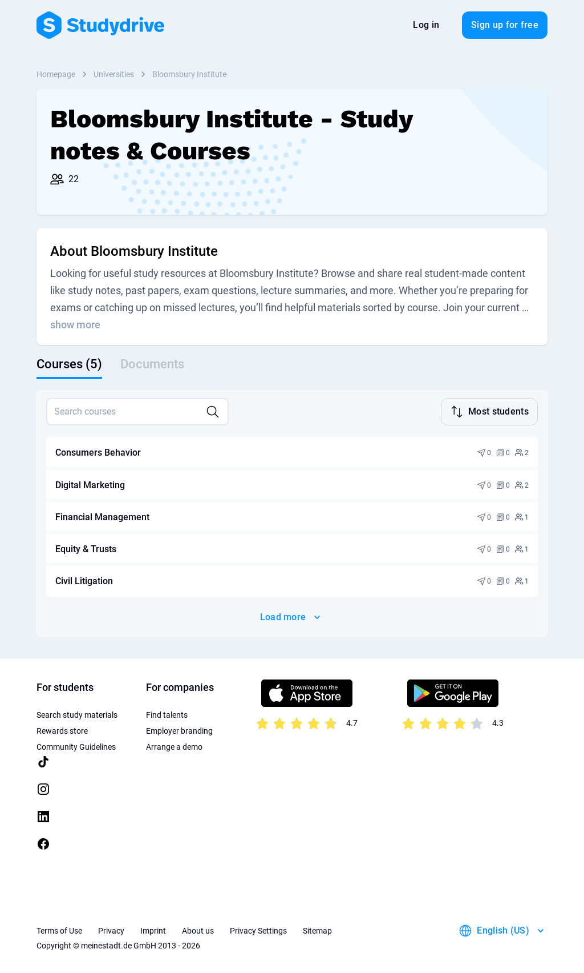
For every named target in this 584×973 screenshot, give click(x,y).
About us (198, 929)
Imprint (153, 929)
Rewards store (62, 729)
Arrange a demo (174, 745)
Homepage (55, 74)
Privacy (111, 929)
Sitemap (317, 929)
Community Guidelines (76, 745)
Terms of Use (59, 929)
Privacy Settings (258, 929)
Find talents (167, 713)
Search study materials (76, 713)
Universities (114, 74)
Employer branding (179, 729)
